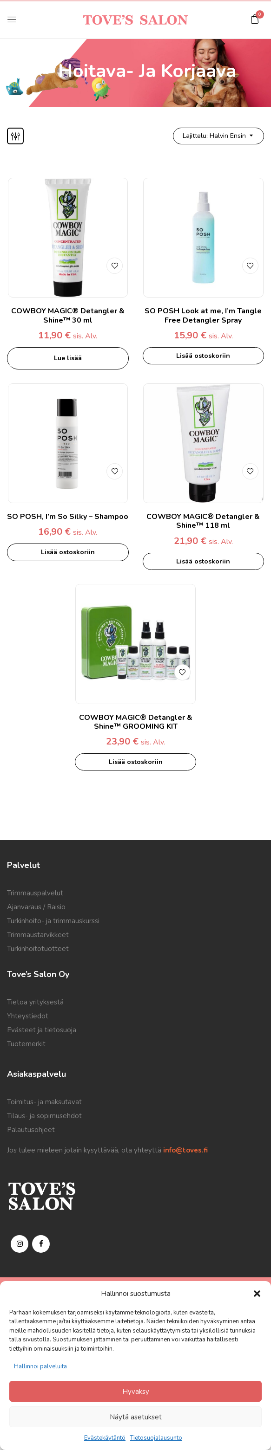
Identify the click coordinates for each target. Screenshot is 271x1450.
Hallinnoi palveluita (40, 1366)
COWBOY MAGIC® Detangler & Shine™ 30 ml (68, 315)
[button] (257, 1293)
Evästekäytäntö (105, 1438)
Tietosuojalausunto (156, 1438)
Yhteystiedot (27, 1016)
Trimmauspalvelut (35, 893)
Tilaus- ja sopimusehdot (44, 1115)
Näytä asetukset (136, 1417)
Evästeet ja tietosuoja (41, 1030)
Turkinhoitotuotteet (38, 948)
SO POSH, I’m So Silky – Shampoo (67, 516)
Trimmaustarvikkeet (38, 934)
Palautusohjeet (31, 1129)
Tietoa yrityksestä (35, 1002)
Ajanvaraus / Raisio (36, 907)
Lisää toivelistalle (114, 266)
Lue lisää (68, 358)
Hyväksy (135, 1391)
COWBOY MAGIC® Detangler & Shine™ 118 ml (203, 521)
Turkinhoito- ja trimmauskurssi (53, 921)
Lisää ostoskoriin (203, 355)
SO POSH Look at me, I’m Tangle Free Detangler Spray (203, 315)
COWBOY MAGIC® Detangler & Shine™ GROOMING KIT (135, 721)
